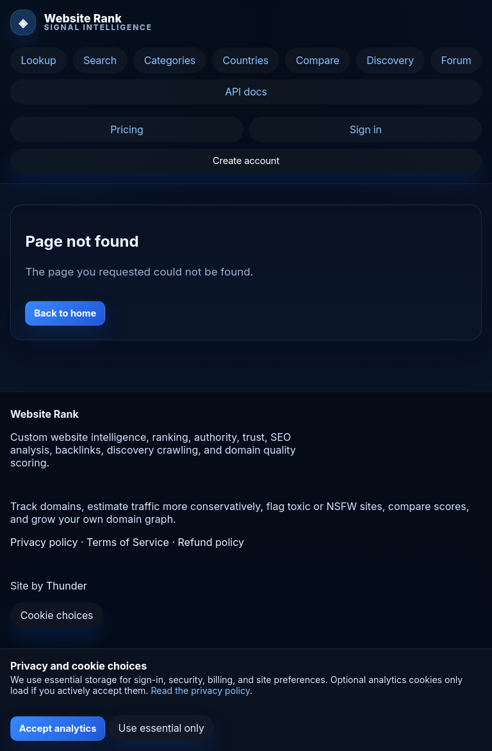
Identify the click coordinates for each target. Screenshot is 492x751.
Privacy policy (44, 542)
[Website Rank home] (81, 22)
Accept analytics (58, 728)
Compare (318, 60)
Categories (169, 60)
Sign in (366, 129)
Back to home (65, 313)
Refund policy (211, 542)
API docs (246, 91)
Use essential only (161, 728)
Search (100, 60)
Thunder (66, 585)
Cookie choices (57, 615)
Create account (246, 161)
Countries (246, 60)
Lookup (38, 60)
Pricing (126, 129)
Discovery (390, 60)
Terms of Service (127, 542)
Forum (456, 60)
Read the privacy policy (200, 690)
